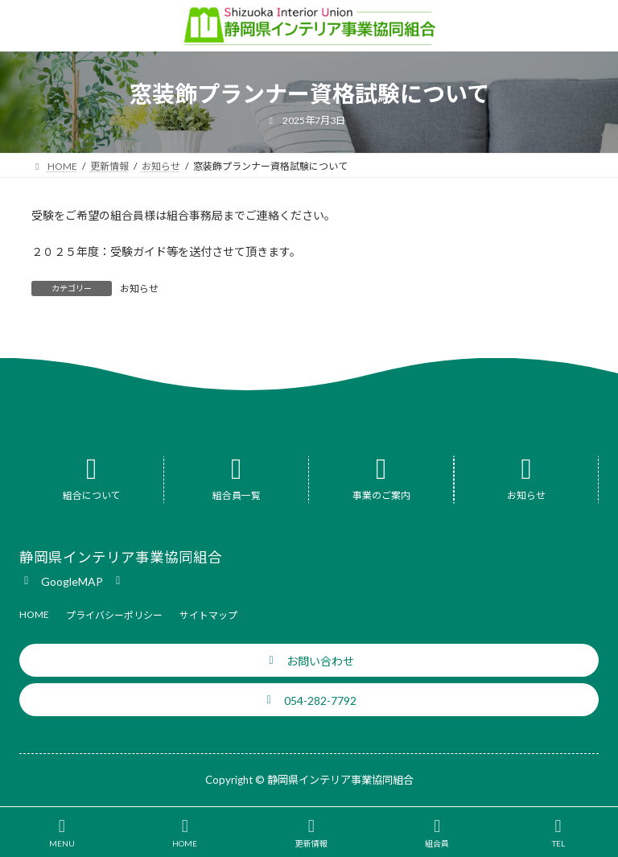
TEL (558, 833)
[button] (72, 580)
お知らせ (139, 288)
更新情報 (311, 833)
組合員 (437, 833)
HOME (184, 833)
